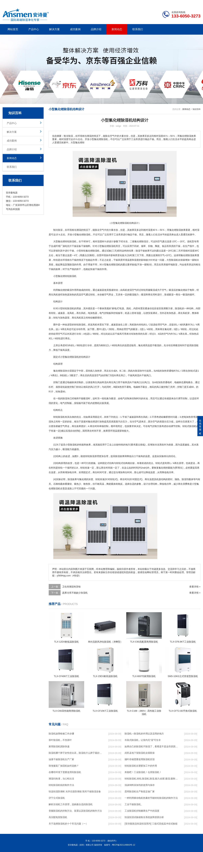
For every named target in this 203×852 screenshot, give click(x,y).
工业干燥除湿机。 (134, 804)
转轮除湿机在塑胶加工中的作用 (141, 765)
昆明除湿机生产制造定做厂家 (140, 791)
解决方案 (54, 29)
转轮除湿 (69, 276)
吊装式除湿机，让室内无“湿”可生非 (143, 740)
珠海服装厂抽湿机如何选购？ (64, 765)
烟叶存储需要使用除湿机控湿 (140, 759)
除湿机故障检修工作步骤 (61, 733)
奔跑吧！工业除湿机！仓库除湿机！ (143, 772)
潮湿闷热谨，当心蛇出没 (61, 778)
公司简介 (150, 2)
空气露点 (162, 241)
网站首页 (13, 29)
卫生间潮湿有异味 (71, 586)
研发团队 (166, 2)
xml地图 (196, 2)
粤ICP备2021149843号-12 (123, 845)
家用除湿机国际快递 (59, 746)
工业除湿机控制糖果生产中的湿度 (142, 810)
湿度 (150, 230)
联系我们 (137, 29)
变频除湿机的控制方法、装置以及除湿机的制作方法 (75, 810)
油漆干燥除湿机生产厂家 (61, 759)
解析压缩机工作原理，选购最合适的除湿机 (71, 804)
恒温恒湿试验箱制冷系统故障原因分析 (144, 817)
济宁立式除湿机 (57, 798)
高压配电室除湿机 (58, 817)
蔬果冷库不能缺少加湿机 (75, 592)
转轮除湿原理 (92, 456)
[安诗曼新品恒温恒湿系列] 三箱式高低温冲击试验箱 (151, 823)
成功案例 (75, 29)
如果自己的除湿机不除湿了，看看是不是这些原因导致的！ (151, 746)
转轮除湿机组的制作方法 (61, 785)
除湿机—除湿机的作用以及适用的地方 (144, 733)
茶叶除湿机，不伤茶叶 (60, 740)
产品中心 (33, 29)
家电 (114, 308)
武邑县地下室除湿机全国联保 (140, 753)
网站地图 (181, 2)
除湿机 (87, 234)
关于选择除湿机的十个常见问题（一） (68, 823)
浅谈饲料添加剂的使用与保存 (140, 785)
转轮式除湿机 (189, 426)
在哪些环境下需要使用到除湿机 (65, 772)
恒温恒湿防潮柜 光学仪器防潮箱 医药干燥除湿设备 (75, 791)
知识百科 (197, 109)
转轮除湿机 (70, 241)
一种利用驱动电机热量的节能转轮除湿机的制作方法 (151, 798)
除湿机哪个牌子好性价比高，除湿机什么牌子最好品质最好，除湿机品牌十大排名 (75, 753)
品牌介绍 (96, 29)
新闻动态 (117, 29)
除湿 (60, 230)
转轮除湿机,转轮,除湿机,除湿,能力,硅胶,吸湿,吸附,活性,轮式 (151, 778)
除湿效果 (181, 230)
